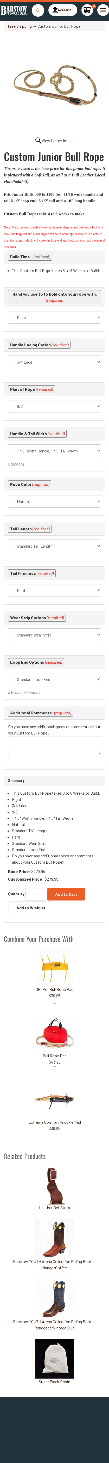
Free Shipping (20, 26)
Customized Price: (26, 878)
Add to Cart (66, 894)
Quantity (16, 893)
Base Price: (19, 871)
